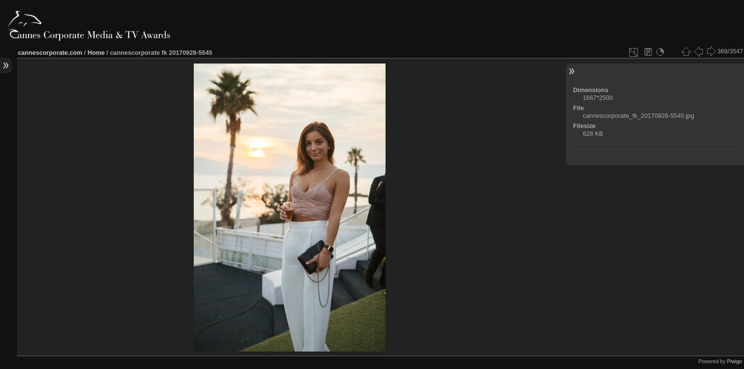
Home (96, 52)
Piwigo (734, 361)
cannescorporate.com (50, 52)
